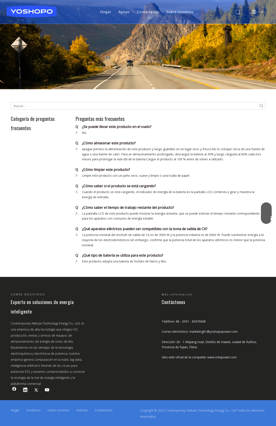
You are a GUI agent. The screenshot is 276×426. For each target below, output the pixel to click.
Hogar (105, 11)
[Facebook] (14, 390)
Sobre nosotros (179, 11)
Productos (33, 410)
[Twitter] (36, 390)
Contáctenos (148, 11)
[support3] (138, 44)
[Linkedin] (25, 390)
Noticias (82, 410)
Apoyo (124, 11)
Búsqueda (261, 105)
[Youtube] (47, 390)
